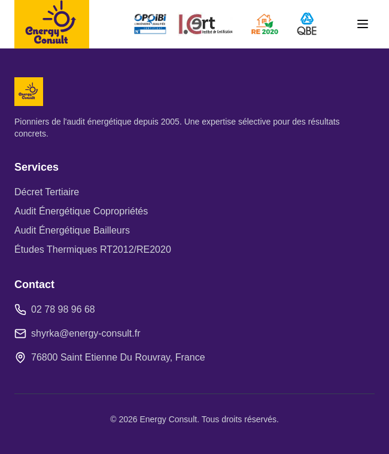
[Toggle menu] (363, 24)
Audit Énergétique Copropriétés (81, 211)
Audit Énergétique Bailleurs (72, 230)
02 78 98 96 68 (63, 309)
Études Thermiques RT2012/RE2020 (92, 249)
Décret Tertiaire (46, 192)
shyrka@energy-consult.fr (86, 333)
